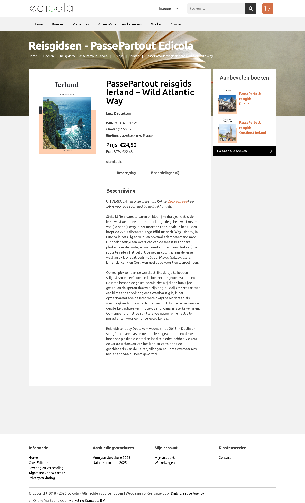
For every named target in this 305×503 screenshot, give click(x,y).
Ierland (134, 56)
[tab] (126, 173)
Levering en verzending (46, 468)
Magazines (80, 24)
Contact (177, 24)
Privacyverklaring (42, 478)
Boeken (57, 24)
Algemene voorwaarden (47, 473)
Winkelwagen (165, 463)
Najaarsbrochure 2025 (110, 463)
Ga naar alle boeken (244, 151)
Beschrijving (126, 173)
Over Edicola (38, 463)
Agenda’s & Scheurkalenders (120, 24)
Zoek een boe (177, 201)
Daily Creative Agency (187, 493)
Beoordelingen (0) (165, 173)
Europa (119, 56)
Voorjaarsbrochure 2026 (111, 458)
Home (38, 24)
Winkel (156, 24)
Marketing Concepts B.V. (87, 500)
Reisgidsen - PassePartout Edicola (84, 56)
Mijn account (165, 458)
